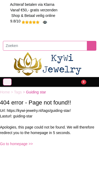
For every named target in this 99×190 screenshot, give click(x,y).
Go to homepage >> (16, 144)
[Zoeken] (45, 46)
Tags (18, 92)
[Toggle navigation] (7, 82)
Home (5, 92)
